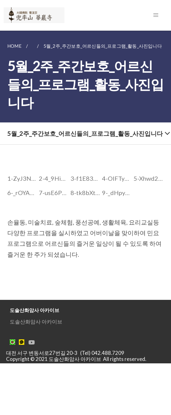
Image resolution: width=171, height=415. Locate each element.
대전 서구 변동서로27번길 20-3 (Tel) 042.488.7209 (67, 353)
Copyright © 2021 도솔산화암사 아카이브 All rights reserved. (76, 359)
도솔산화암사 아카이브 (36, 321)
